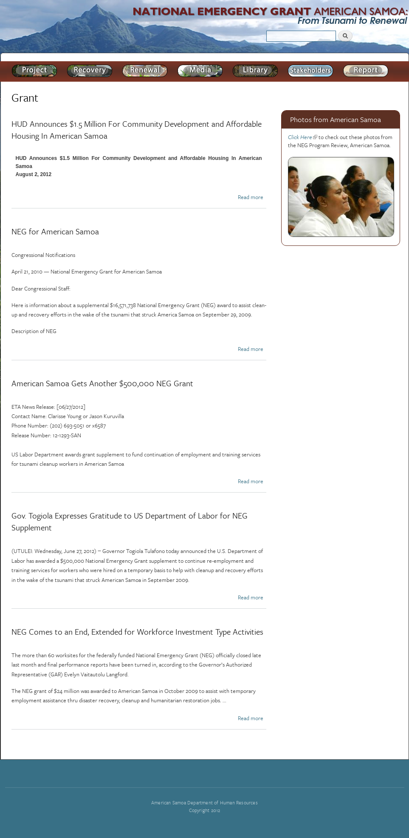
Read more (250, 197)
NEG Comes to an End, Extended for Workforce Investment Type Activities (137, 631)
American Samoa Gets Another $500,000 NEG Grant (102, 383)
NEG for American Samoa (55, 231)
